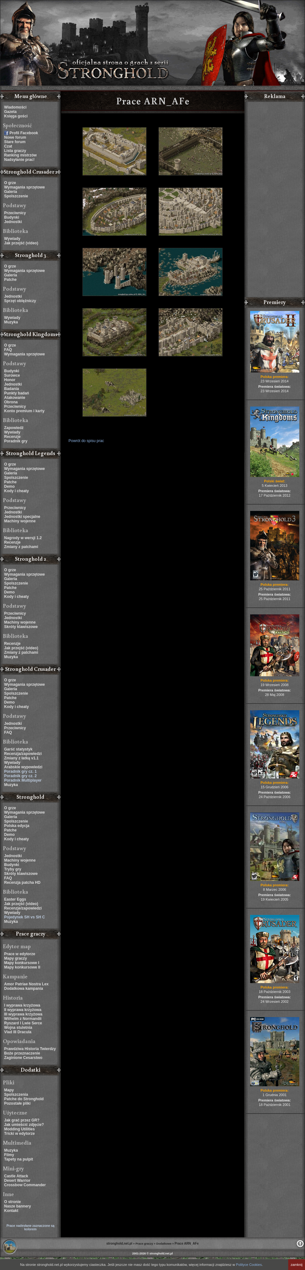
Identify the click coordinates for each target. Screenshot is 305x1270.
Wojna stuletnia (18, 1027)
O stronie (12, 1202)
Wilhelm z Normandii (23, 1018)
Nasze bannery (17, 1206)
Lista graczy (15, 151)
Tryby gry (12, 869)
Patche (10, 279)
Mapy (9, 1090)
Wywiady (12, 238)
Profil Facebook (24, 133)
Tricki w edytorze (19, 1133)
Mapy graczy (15, 958)
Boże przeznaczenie (22, 1053)
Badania (11, 389)
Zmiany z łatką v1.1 (21, 758)
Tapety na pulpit (18, 1159)
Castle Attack (16, 1176)
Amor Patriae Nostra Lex (26, 984)
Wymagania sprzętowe (24, 187)
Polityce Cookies (249, 1265)
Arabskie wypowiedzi (23, 767)
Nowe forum (15, 137)
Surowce (12, 375)
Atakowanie (14, 397)
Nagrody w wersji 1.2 (23, 538)
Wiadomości (15, 107)
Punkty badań (16, 393)
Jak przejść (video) (21, 243)
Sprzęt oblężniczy (20, 301)
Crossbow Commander (25, 1185)
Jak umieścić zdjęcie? (24, 1124)
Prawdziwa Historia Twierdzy (30, 1049)
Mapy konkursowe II (22, 967)
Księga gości (16, 116)
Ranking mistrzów (20, 155)
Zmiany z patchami (21, 547)
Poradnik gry (15, 441)
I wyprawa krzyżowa (22, 1005)
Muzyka (11, 322)
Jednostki (13, 222)
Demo (9, 486)
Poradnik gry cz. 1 (20, 771)
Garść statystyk (18, 749)
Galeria (10, 191)
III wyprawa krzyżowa (23, 1014)
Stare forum (14, 142)
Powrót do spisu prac (86, 441)
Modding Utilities (19, 1129)
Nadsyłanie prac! (19, 159)
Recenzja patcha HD (22, 882)
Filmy (9, 1155)
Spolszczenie (16, 196)
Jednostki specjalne (22, 516)
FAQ (8, 349)
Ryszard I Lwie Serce (23, 1023)
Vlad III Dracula (17, 1032)
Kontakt (11, 1210)
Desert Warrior (17, 1180)
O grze (10, 183)
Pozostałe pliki (17, 1103)
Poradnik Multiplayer (23, 780)
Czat (8, 146)
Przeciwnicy (15, 213)
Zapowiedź (13, 428)
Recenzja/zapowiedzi (23, 753)
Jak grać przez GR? (21, 1120)
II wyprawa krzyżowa (22, 1010)
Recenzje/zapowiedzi (23, 908)
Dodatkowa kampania (23, 988)
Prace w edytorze (19, 954)
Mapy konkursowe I (21, 963)
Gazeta (10, 111)
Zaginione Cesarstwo (23, 1057)
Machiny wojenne (20, 521)
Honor (9, 380)
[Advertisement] (274, 200)
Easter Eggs (15, 899)
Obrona (11, 402)
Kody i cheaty (16, 491)
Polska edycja (16, 826)
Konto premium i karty (24, 411)
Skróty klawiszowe (21, 627)
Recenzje (12, 436)
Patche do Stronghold (24, 1099)
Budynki (11, 217)
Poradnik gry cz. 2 (20, 776)
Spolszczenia (16, 1094)
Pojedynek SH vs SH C (24, 917)
